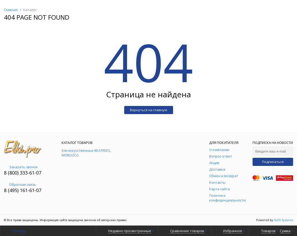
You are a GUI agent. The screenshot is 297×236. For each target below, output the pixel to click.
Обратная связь (20, 184)
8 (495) (12, 190)
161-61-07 (30, 190)
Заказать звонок (21, 167)
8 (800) (12, 173)
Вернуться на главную (148, 110)
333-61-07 (30, 173)
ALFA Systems (283, 220)
